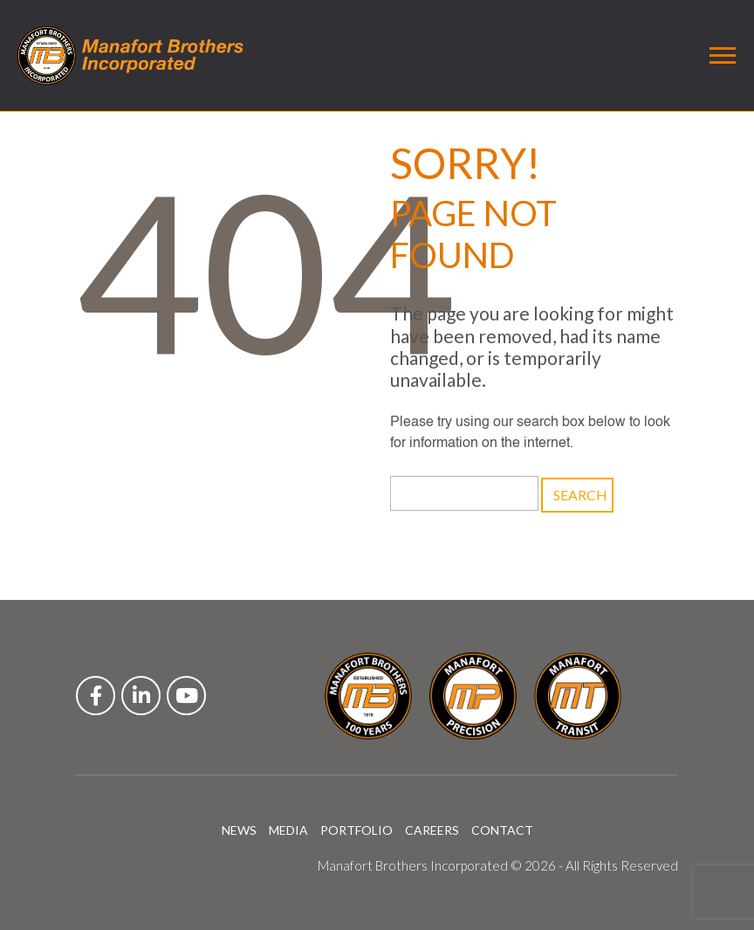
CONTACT (502, 830)
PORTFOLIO (356, 830)
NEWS (239, 830)
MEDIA (288, 830)
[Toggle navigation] (723, 55)
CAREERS (432, 830)
